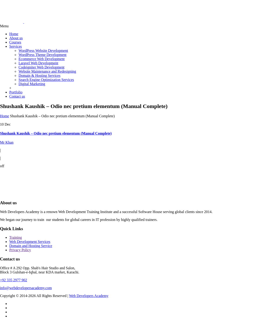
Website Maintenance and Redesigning (47, 71)
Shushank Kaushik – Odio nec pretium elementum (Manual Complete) (56, 133)
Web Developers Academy (88, 296)
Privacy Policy (20, 250)
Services (15, 46)
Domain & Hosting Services (39, 75)
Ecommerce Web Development (42, 59)
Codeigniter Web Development (41, 67)
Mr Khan (6, 142)
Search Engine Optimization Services (46, 80)
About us (16, 38)
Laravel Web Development (38, 63)
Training (15, 237)
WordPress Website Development (43, 51)
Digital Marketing (32, 84)
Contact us (17, 96)
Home (13, 34)
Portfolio (15, 92)
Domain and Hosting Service (30, 246)
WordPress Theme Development (42, 55)
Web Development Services (29, 242)
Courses (15, 42)
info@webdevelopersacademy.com (26, 288)
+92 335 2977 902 (13, 280)
